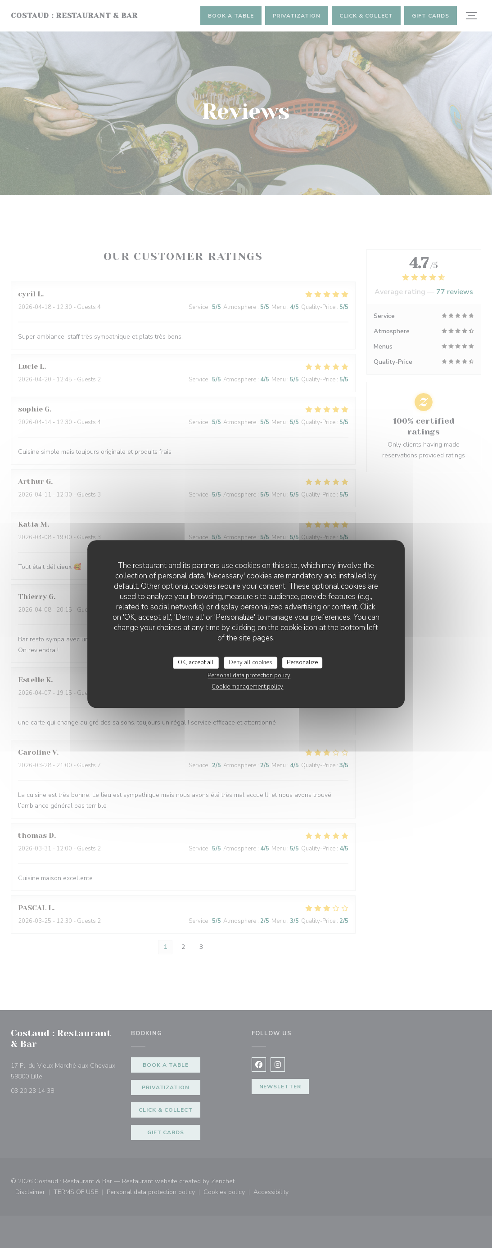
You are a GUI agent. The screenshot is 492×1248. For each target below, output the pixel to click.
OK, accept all (196, 662)
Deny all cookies (250, 662)
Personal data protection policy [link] (249, 675)
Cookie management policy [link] (247, 687)
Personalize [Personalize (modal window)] (302, 662)
